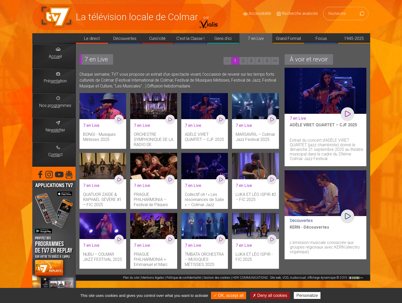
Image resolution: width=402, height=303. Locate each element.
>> (275, 60)
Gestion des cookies (216, 277)
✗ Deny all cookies (270, 295)
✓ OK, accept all (229, 295)
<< (227, 60)
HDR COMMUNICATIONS (299, 277)
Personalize (307, 295)
